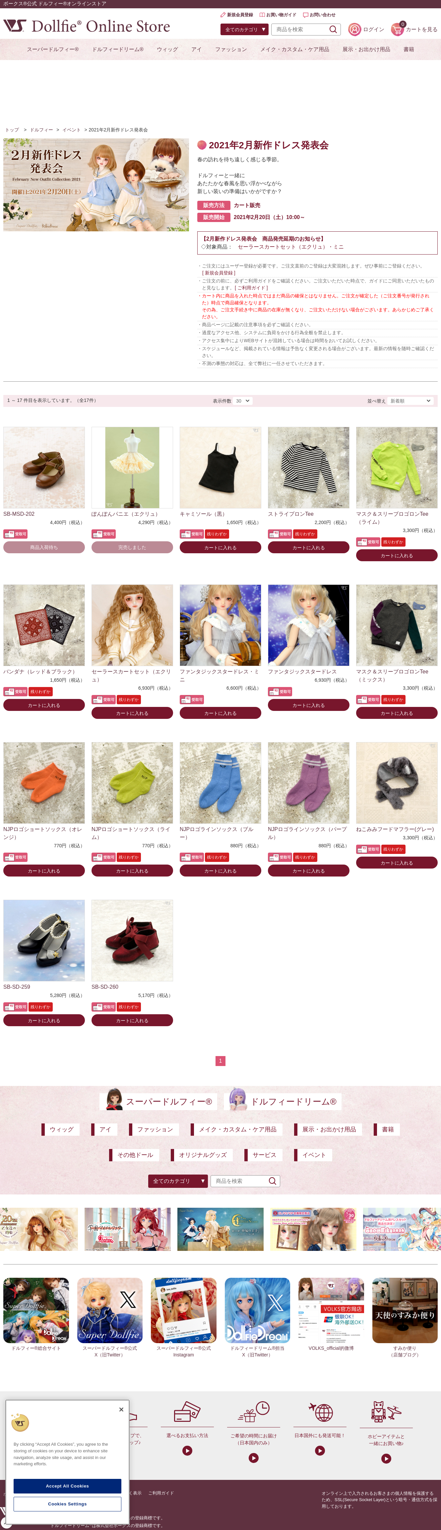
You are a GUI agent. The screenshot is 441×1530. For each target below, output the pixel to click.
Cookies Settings (67, 1503)
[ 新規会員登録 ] (218, 272)
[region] (67, 1462)
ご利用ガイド (161, 1493)
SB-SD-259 (16, 987)
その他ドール (135, 1155)
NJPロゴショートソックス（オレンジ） (42, 833)
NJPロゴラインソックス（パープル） (307, 833)
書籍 (409, 49)
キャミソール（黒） (203, 514)
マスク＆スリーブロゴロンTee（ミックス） (392, 675)
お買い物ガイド (281, 14)
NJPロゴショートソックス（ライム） (131, 833)
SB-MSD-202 (18, 514)
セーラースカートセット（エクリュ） (131, 675)
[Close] (121, 1409)
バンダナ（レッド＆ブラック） (40, 671)
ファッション (231, 49)
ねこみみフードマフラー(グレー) (395, 829)
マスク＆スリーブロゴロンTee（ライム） (392, 518)
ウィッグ (167, 49)
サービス (265, 1155)
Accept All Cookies (67, 1486)
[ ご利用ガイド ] (251, 287)
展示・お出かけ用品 (366, 49)
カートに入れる (220, 547)
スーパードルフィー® (53, 49)
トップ (12, 129)
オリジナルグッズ (203, 1155)
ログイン (373, 29)
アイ (196, 49)
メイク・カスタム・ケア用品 (294, 49)
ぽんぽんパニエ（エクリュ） (126, 514)
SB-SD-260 (105, 987)
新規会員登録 (240, 14)
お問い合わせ (323, 14)
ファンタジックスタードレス (302, 671)
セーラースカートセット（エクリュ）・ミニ (291, 247)
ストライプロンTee (291, 514)
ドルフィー (41, 129)
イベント (71, 129)
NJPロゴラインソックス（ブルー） (216, 833)
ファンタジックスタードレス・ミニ (219, 675)
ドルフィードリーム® (118, 49)
